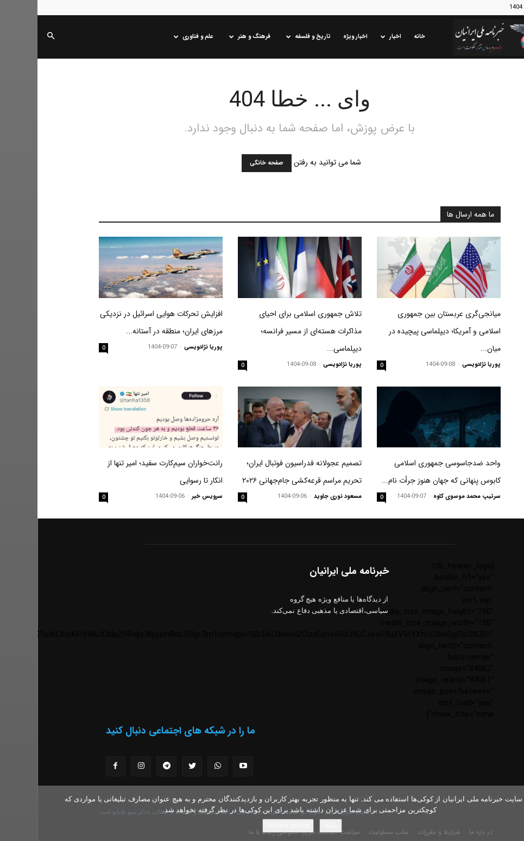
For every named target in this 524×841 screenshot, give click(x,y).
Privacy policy (250, 825)
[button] (13, 37)
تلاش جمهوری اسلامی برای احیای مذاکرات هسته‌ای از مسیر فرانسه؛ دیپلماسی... (273, 331)
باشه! (293, 825)
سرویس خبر (169, 496)
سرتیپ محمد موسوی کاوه (429, 496)
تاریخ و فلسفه (271, 36)
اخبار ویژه (318, 36)
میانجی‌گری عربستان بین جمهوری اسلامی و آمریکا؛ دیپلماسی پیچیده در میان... (407, 331)
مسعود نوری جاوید (300, 496)
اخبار (353, 36)
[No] (510, 813)
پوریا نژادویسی (444, 364)
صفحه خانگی (229, 163)
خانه (382, 36)
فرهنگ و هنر (212, 36)
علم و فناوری (156, 36)
